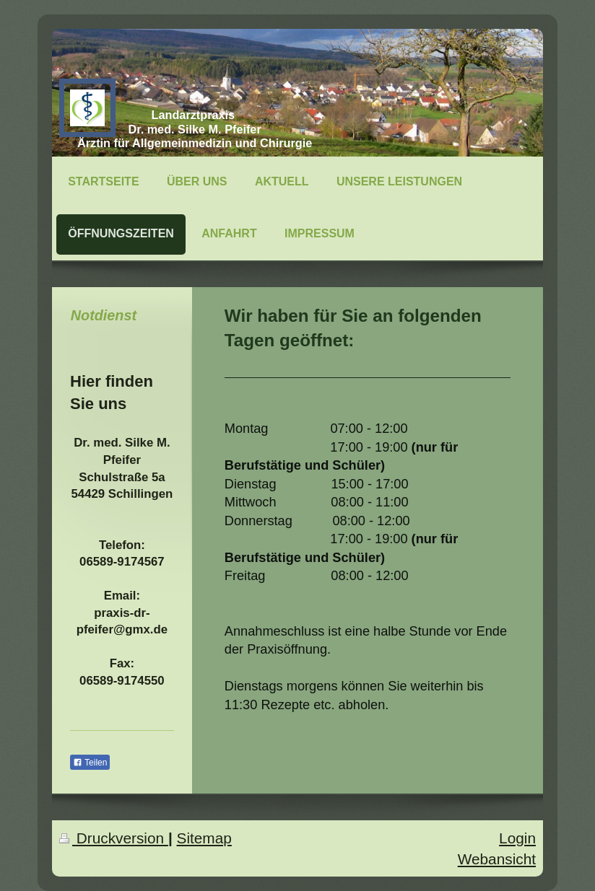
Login (517, 838)
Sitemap (204, 838)
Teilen (90, 763)
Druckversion (113, 838)
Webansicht (497, 859)
